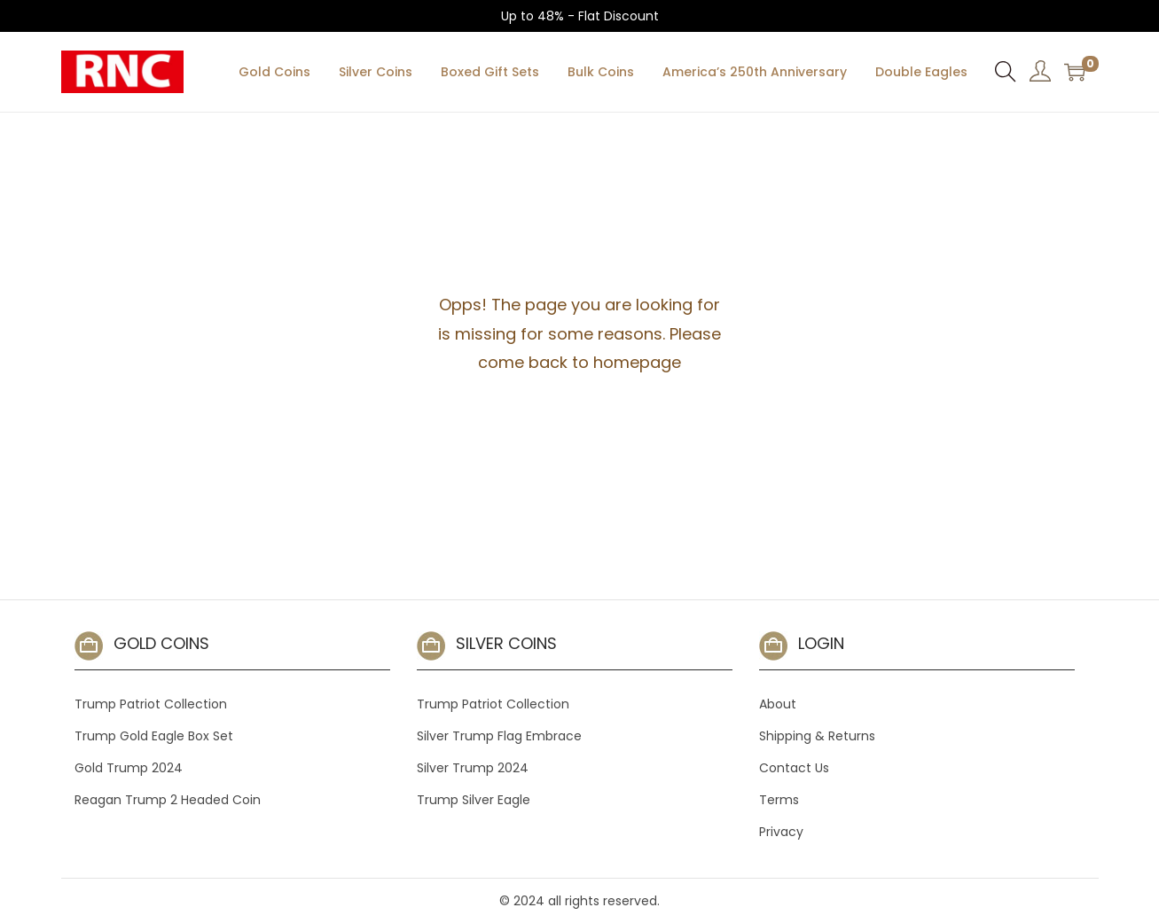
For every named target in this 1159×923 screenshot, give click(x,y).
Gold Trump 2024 (128, 768)
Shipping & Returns (817, 736)
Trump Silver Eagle (473, 800)
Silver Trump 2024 (473, 768)
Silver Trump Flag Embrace (499, 736)
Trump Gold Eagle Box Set (153, 736)
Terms (779, 800)
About (777, 704)
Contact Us (794, 768)
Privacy (781, 832)
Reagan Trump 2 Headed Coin (167, 800)
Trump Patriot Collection (150, 704)
